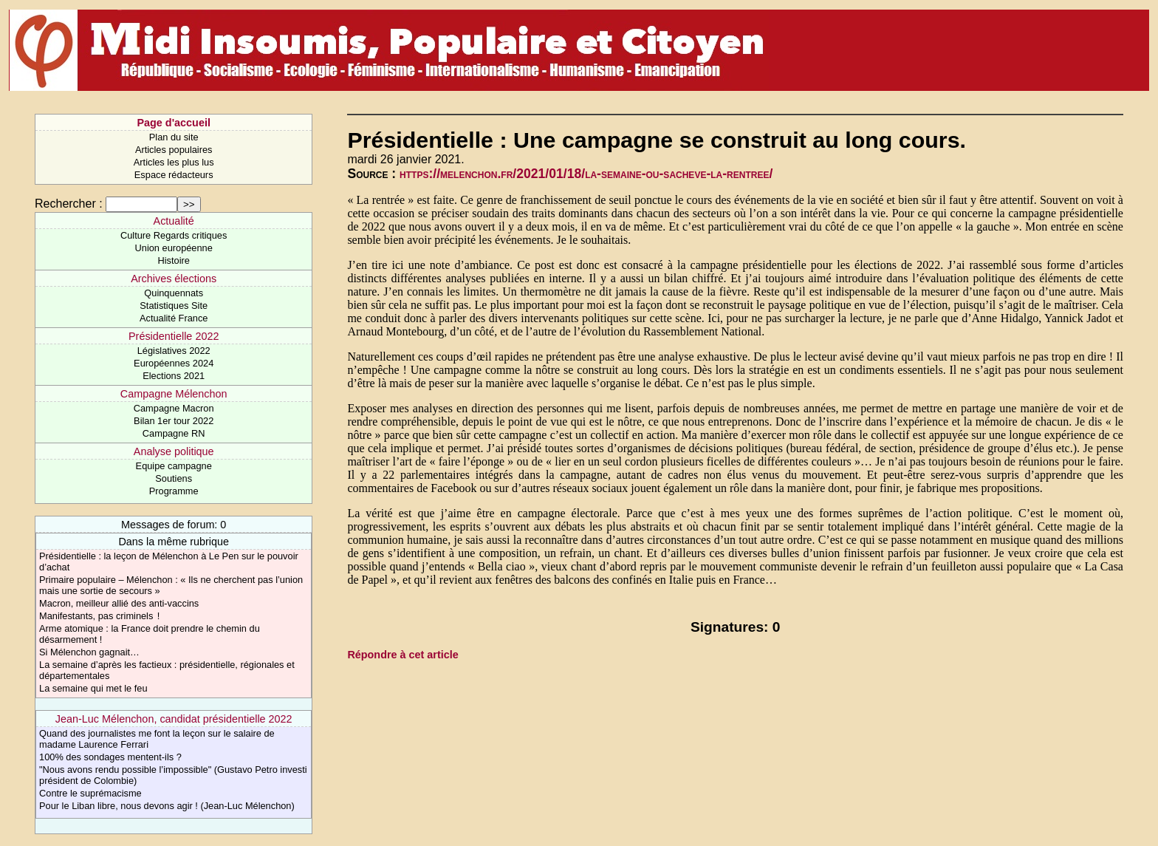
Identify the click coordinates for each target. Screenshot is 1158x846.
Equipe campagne (174, 465)
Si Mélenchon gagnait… (89, 652)
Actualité (174, 221)
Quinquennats (173, 293)
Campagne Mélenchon (173, 394)
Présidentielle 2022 (174, 336)
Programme (174, 491)
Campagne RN (174, 433)
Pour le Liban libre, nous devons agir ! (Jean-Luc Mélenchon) (167, 805)
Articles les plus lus (174, 162)
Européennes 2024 (173, 363)
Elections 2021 (174, 375)
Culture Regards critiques (173, 235)
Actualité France (174, 318)
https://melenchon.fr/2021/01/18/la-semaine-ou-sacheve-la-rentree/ (586, 173)
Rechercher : (69, 203)
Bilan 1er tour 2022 (173, 420)
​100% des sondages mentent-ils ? (110, 757)
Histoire (173, 260)
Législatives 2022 (173, 350)
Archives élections (173, 278)
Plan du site (174, 137)
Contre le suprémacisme (90, 793)
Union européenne (174, 247)
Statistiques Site (174, 305)
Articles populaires (174, 149)
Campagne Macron (174, 408)
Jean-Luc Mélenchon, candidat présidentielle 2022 (173, 719)
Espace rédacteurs (173, 174)
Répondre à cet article (402, 655)
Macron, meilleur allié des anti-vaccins (119, 603)
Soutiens (173, 478)
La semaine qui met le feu (93, 688)
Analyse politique (174, 451)
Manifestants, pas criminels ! (99, 615)
